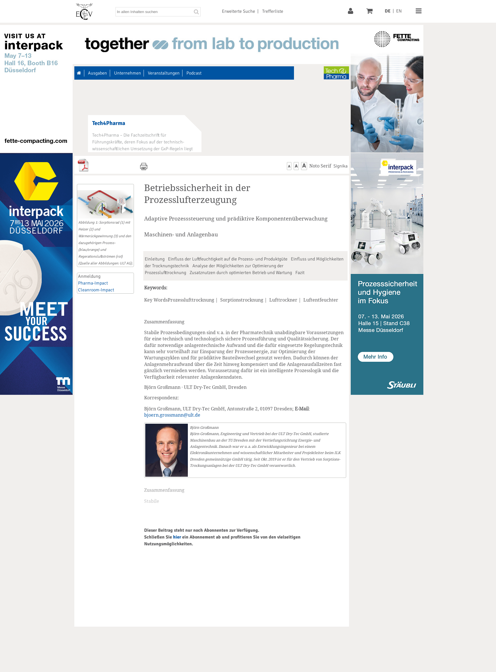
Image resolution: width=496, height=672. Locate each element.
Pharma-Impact (93, 283)
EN (399, 11)
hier (177, 537)
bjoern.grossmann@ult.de (172, 415)
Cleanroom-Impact (96, 290)
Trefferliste (272, 11)
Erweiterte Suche (238, 11)
